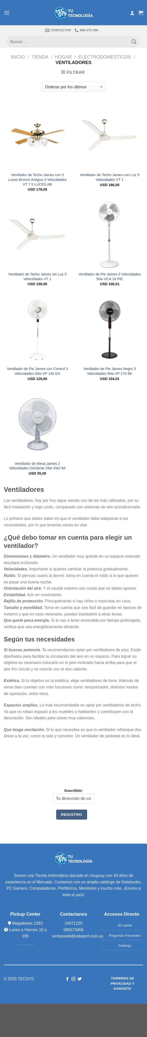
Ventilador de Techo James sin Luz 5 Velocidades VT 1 (37, 276)
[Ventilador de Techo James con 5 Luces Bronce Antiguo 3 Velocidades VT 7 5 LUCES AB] (37, 135)
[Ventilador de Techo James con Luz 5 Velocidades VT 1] (109, 135)
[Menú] (7, 13)
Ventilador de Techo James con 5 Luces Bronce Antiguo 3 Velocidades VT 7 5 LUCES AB (37, 179)
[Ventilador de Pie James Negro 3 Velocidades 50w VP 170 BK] (109, 330)
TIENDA (39, 57)
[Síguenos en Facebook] (67, 979)
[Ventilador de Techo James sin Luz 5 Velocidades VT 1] (37, 235)
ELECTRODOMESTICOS (104, 57)
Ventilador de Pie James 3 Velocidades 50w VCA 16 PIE (110, 276)
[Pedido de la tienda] (73, 87)
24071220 (73, 923)
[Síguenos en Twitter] (80, 979)
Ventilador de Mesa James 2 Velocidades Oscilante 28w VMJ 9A (37, 466)
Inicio (18, 57)
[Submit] (134, 42)
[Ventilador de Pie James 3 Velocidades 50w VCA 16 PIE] (109, 235)
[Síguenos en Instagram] (73, 979)
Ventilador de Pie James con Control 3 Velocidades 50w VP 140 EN (37, 371)
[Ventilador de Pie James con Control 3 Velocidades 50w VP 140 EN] (37, 330)
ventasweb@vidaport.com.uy (77, 936)
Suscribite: (73, 796)
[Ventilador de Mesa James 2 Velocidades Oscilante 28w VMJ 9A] (37, 424)
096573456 (73, 930)
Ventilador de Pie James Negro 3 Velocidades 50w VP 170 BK (109, 371)
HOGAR (63, 57)
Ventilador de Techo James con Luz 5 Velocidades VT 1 (110, 177)
